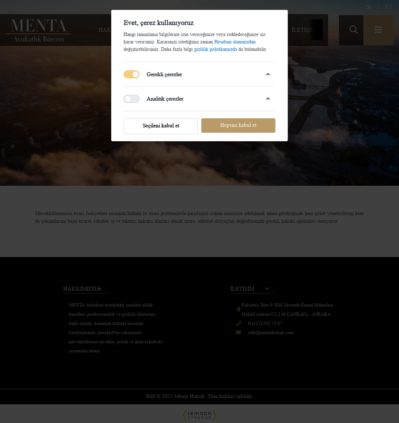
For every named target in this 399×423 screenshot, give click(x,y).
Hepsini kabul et (238, 125)
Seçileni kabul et (161, 126)
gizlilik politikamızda (216, 49)
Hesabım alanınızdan (235, 41)
